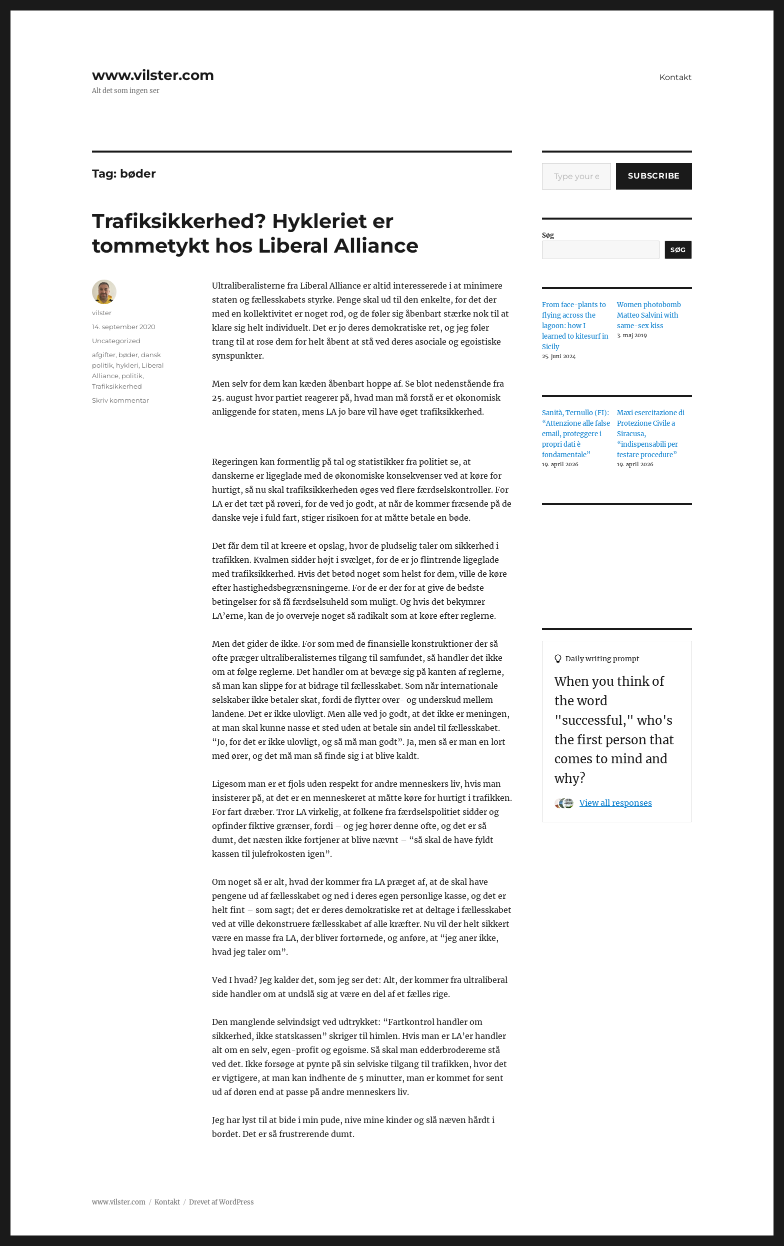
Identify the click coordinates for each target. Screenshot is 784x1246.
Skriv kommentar (120, 400)
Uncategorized (116, 341)
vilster (102, 313)
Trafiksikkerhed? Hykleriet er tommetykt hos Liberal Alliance (255, 233)
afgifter (104, 355)
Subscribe (654, 176)
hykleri (127, 365)
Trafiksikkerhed (117, 386)
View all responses (616, 803)
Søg (548, 235)
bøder (128, 355)
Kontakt (676, 77)
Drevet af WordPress (221, 1202)
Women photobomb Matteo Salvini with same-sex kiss (649, 315)
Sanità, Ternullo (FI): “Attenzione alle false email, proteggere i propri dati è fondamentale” (576, 434)
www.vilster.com (153, 75)
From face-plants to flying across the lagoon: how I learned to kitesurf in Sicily (575, 326)
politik (132, 376)
